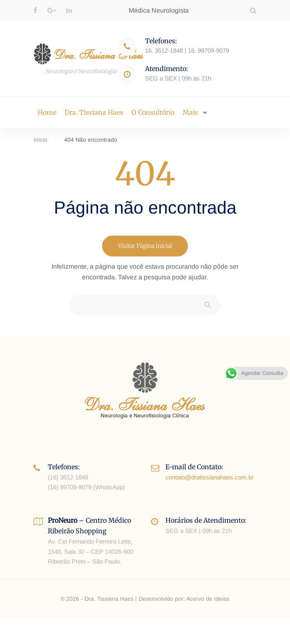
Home (47, 112)
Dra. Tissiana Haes (94, 112)
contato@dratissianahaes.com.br (209, 477)
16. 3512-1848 (164, 50)
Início (40, 139)
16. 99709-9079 (208, 50)
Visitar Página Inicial (145, 246)
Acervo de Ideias (208, 598)
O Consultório (153, 112)
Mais (190, 112)
